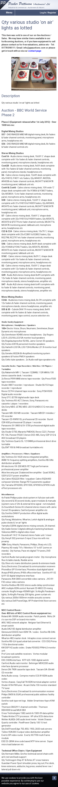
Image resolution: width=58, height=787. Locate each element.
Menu (9, 12)
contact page (34, 51)
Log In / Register (48, 12)
